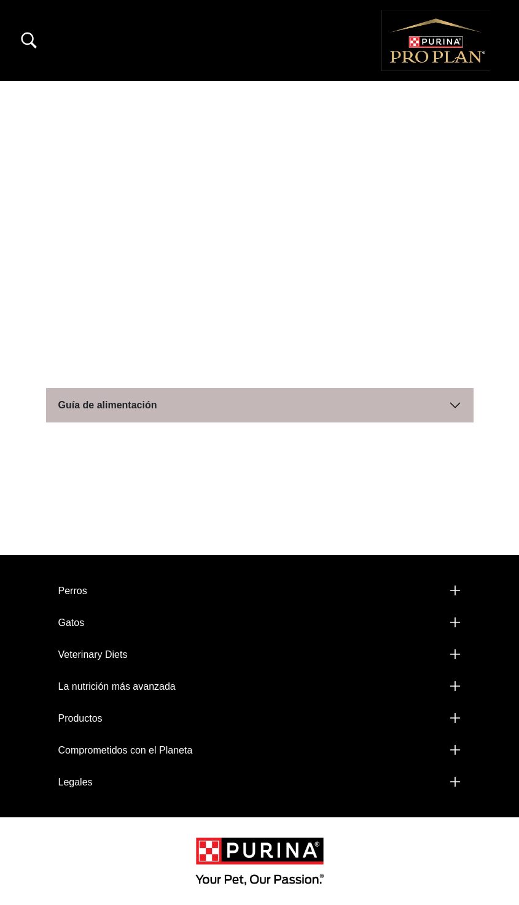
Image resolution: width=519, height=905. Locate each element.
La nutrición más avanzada (117, 686)
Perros (72, 591)
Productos (80, 718)
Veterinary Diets (93, 654)
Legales (75, 782)
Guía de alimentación (107, 405)
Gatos (71, 622)
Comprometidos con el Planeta (125, 750)
